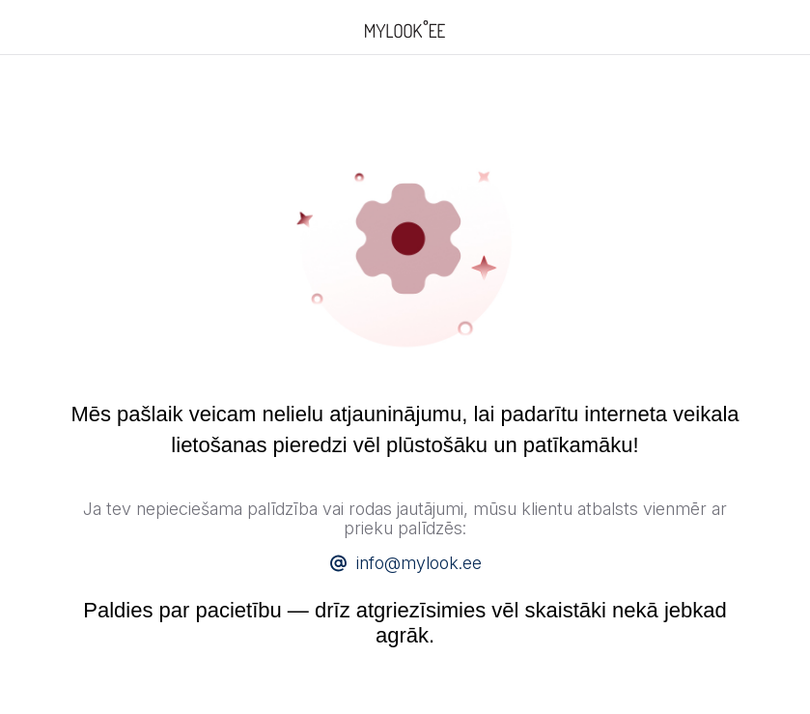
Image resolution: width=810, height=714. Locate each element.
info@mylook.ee (419, 563)
